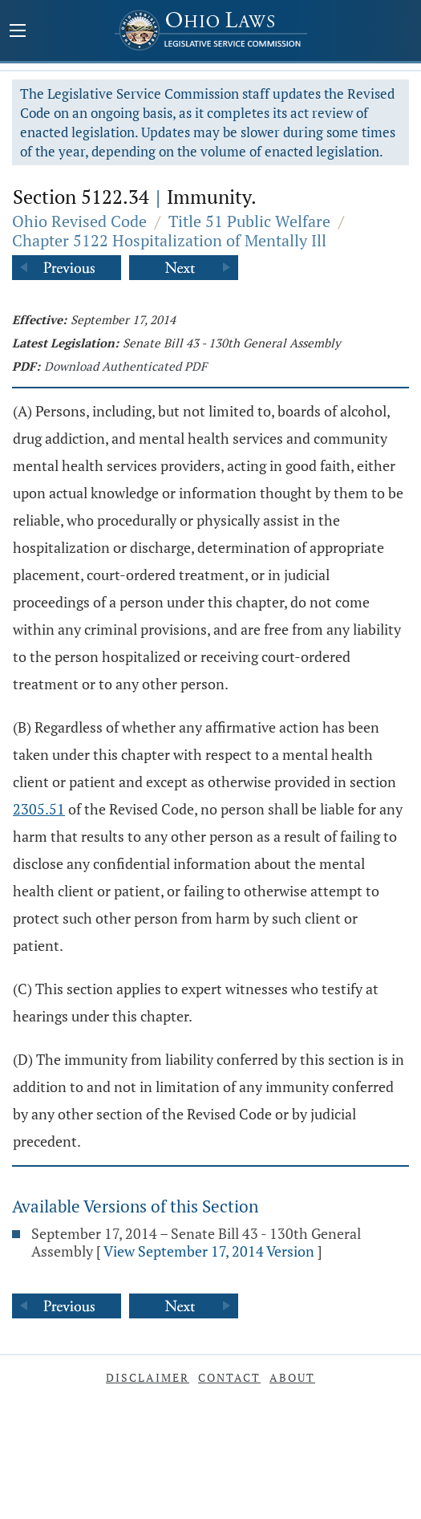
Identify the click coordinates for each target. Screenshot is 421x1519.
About (292, 1377)
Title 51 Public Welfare (249, 221)
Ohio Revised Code (79, 221)
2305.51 (39, 808)
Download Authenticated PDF (125, 366)
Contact (229, 1377)
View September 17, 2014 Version (208, 1251)
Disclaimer (147, 1377)
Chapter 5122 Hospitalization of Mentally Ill (169, 240)
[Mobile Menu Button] (18, 32)
